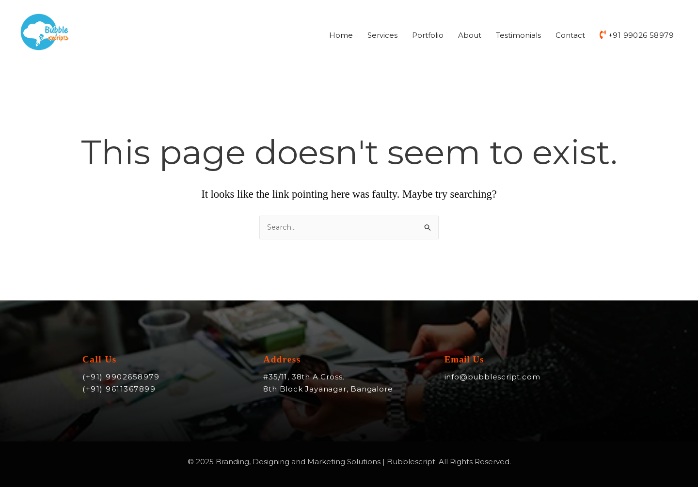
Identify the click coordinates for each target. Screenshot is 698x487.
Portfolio (428, 36)
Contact (570, 36)
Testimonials (518, 36)
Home (341, 36)
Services (382, 36)
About (469, 36)
